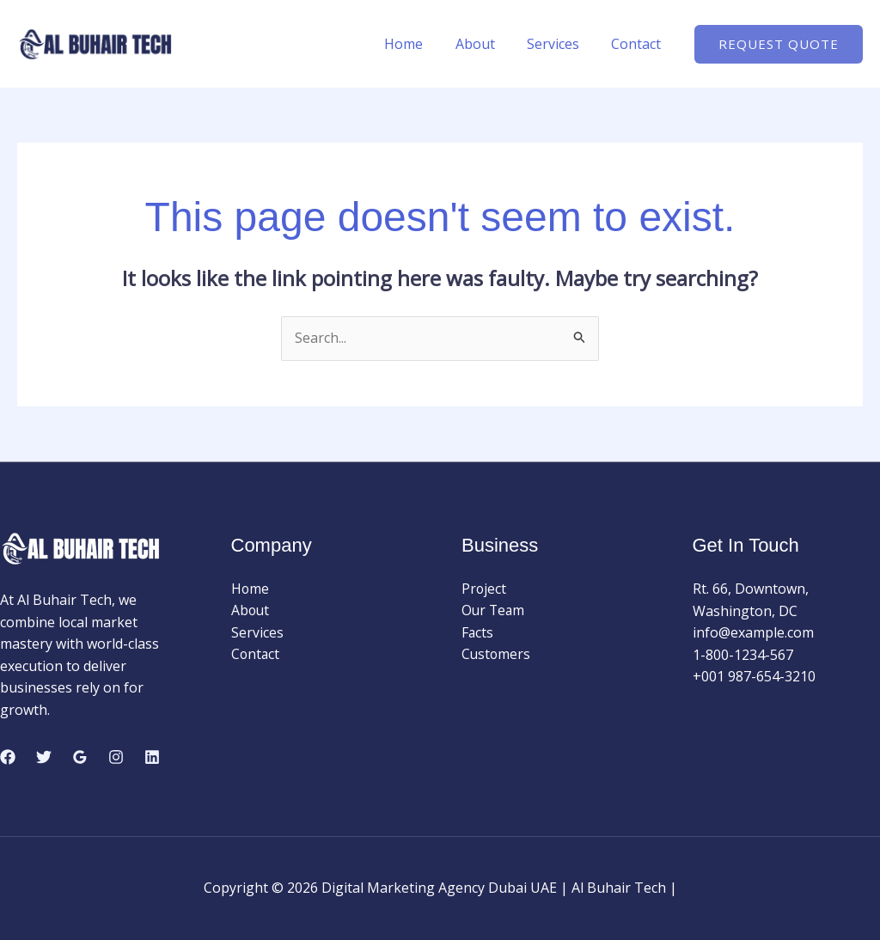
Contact (638, 43)
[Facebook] (7, 758)
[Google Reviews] (80, 758)
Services (560, 43)
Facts (477, 632)
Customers (496, 654)
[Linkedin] (152, 758)
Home (419, 43)
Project (484, 588)
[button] (778, 44)
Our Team (494, 610)
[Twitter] (44, 758)
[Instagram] (116, 758)
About (486, 43)
